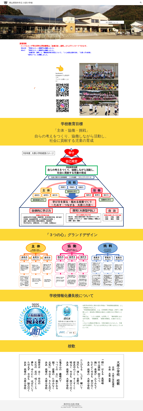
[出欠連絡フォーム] (112, 22)
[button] (141, 2)
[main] (71, 50)
